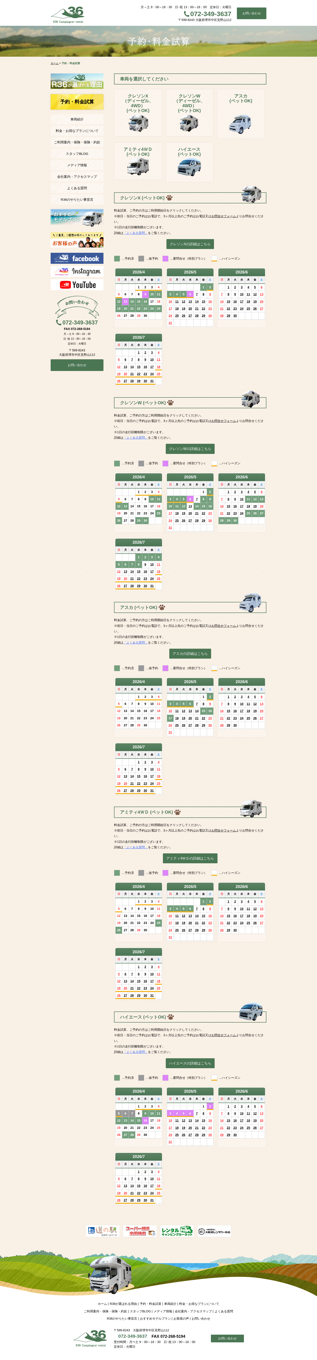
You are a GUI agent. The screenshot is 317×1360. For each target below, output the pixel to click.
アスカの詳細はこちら (190, 654)
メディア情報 (77, 165)
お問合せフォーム (223, 216)
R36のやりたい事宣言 (77, 199)
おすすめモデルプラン (155, 1318)
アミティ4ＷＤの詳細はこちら (190, 858)
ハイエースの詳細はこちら (190, 1063)
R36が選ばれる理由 (123, 1304)
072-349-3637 (210, 13)
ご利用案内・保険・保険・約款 (77, 142)
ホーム (102, 1304)
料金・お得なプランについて (77, 131)
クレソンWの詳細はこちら (190, 449)
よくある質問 (77, 188)
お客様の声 (181, 1318)
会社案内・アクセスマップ (77, 176)
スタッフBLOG (77, 153)
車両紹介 (77, 119)
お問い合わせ (251, 13)
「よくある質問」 (135, 233)
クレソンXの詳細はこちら (190, 244)
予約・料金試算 (150, 1304)
